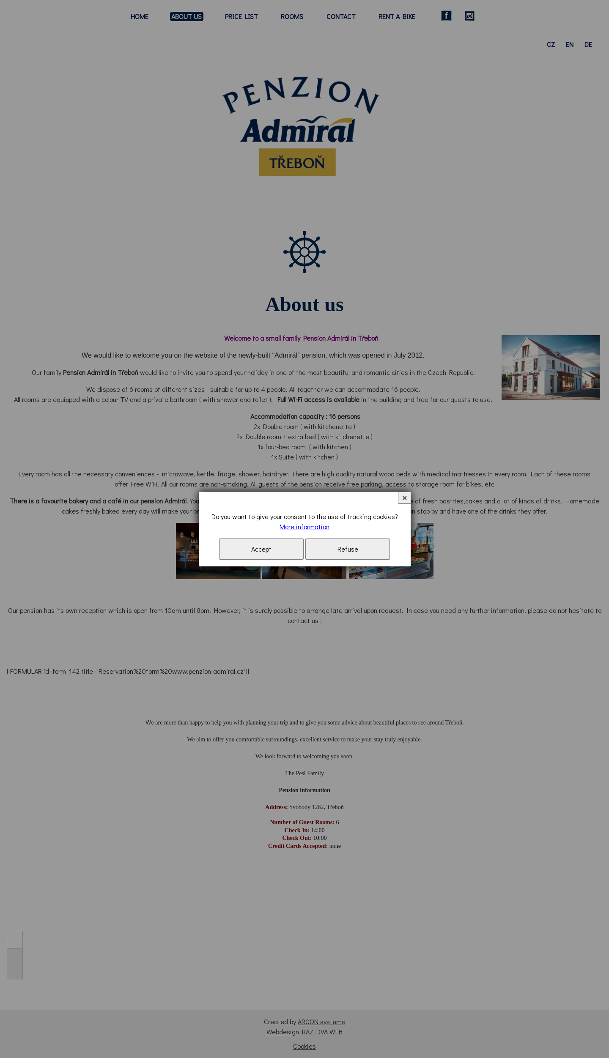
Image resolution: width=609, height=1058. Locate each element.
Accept (261, 548)
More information (304, 526)
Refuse (347, 548)
